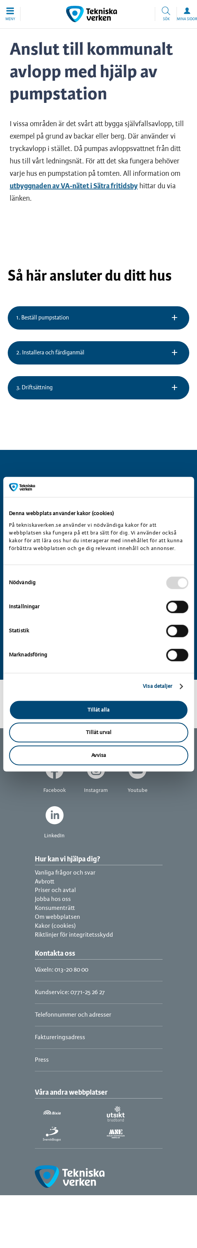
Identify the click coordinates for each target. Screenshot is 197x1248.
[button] (10, 14)
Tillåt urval (98, 733)
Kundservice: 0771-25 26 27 (70, 992)
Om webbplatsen (57, 917)
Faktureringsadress (60, 1037)
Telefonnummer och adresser (73, 1015)
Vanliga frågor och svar (65, 873)
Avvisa (98, 755)
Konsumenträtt (55, 908)
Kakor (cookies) (55, 926)
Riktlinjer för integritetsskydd (74, 935)
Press (42, 1060)
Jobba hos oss (53, 899)
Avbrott (45, 881)
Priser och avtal (55, 890)
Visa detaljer (157, 686)
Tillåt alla (98, 710)
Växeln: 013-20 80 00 (61, 970)
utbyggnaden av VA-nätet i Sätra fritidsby (74, 186)
